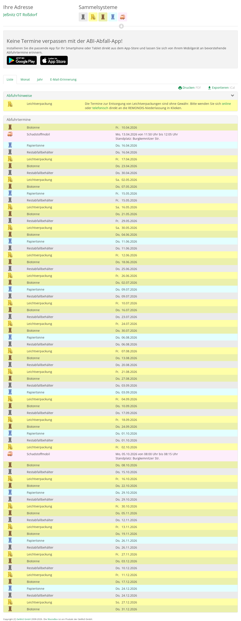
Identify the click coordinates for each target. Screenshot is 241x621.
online (226, 104)
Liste (10, 79)
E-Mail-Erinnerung (63, 79)
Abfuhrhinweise (19, 95)
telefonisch (100, 108)
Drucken (189, 88)
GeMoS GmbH (24, 619)
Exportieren (221, 88)
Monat (25, 79)
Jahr (40, 79)
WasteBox (53, 619)
